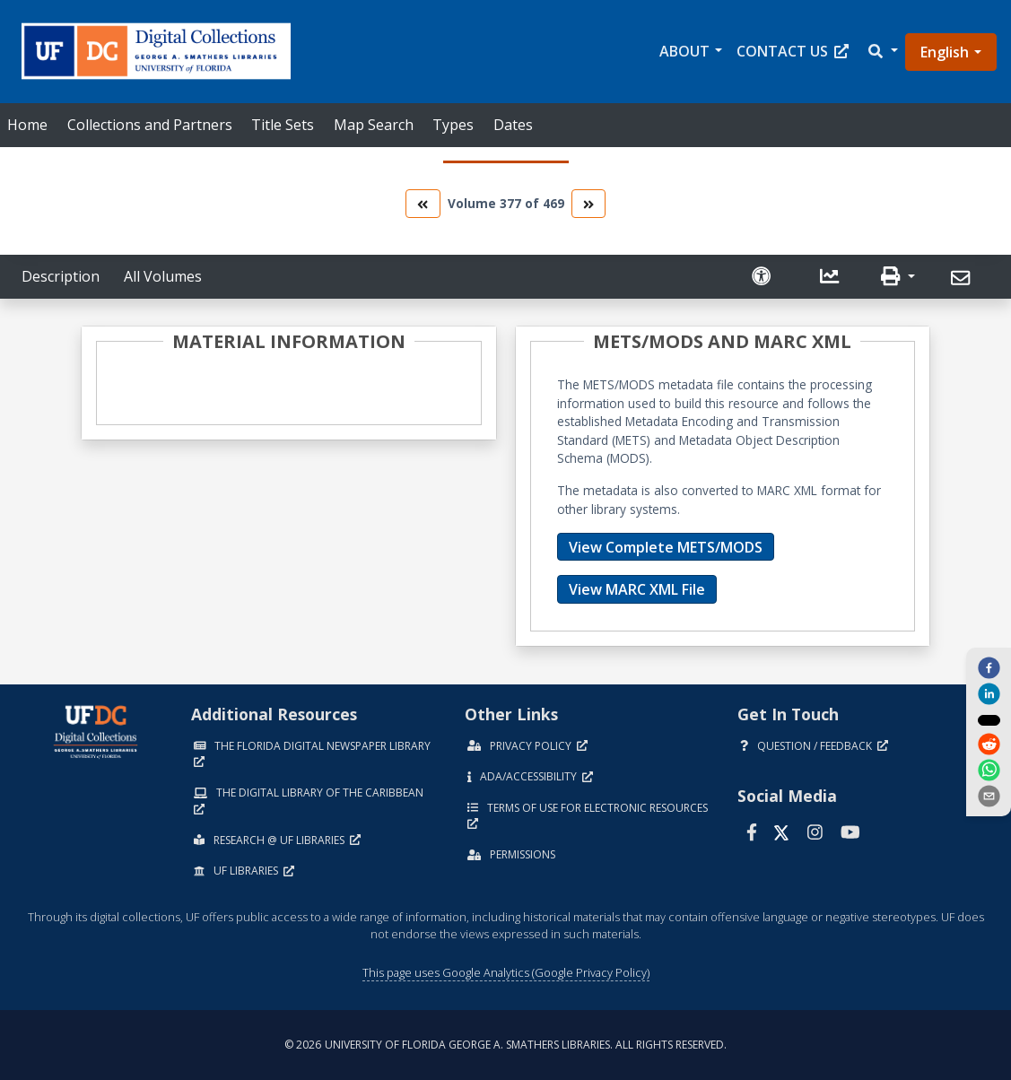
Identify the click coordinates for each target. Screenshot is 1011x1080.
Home (27, 125)
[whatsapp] (988, 771)
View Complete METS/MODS (666, 547)
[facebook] (988, 666)
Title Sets (282, 125)
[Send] (963, 278)
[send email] (988, 797)
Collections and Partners (149, 125)
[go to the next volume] (588, 203)
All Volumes (163, 276)
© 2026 (505, 1044)
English (944, 52)
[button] (881, 51)
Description (61, 276)
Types (453, 125)
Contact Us (792, 51)
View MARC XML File (637, 589)
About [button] (684, 51)
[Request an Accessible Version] (763, 276)
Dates (513, 125)
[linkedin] (988, 693)
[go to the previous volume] (422, 203)
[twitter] (988, 719)
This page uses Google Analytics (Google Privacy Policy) (505, 972)
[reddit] (988, 745)
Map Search (374, 125)
